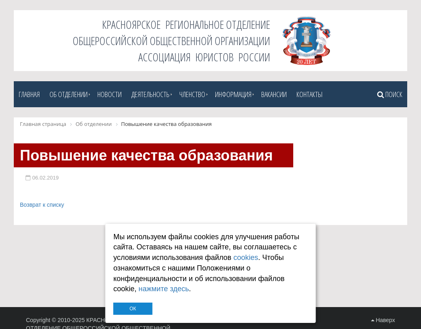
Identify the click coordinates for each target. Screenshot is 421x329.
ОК (132, 309)
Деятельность (150, 94)
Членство (192, 94)
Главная (29, 94)
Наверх (383, 320)
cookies (245, 257)
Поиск (389, 94)
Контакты (309, 94)
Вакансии (274, 94)
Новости (109, 94)
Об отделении (68, 94)
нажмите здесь (164, 289)
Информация (233, 94)
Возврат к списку (42, 204)
